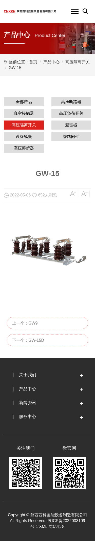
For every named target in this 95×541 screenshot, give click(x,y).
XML (43, 526)
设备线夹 (24, 136)
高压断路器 (71, 102)
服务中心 (27, 416)
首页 (33, 62)
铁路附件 (71, 136)
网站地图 (56, 526)
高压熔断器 (24, 148)
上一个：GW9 (24, 331)
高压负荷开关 (71, 113)
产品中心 (51, 62)
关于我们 (27, 374)
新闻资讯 (27, 402)
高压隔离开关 (77, 62)
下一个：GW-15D (28, 348)
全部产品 (24, 102)
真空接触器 (24, 113)
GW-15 (15, 68)
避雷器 (71, 125)
